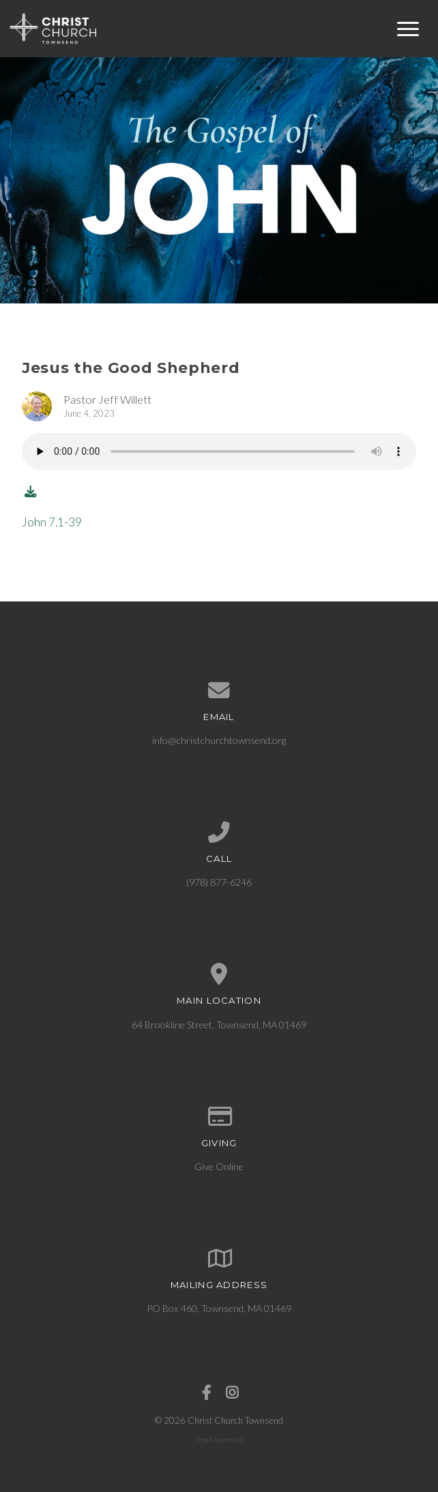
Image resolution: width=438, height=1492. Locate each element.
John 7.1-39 (52, 522)
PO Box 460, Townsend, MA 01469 (219, 1308)
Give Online (219, 1166)
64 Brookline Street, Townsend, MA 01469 (219, 1024)
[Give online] (219, 1117)
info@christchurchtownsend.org (219, 740)
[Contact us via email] (219, 691)
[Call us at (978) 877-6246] (219, 833)
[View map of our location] (219, 974)
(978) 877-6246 (219, 882)
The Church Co (219, 1439)
